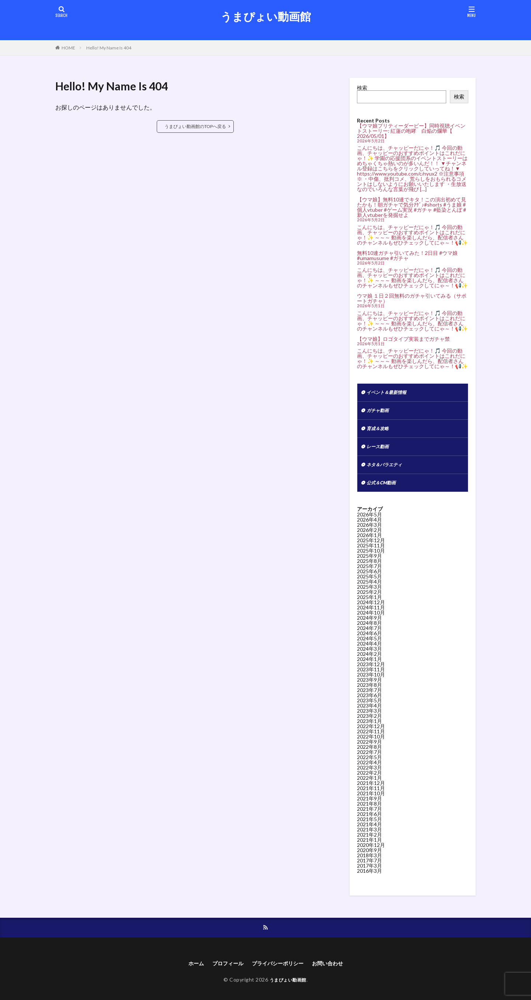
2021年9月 (369, 805)
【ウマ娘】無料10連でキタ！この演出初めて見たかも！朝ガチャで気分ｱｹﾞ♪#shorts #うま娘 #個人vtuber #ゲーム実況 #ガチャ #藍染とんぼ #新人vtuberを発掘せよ (411, 207)
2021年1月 (369, 846)
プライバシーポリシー (278, 971)
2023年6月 (369, 702)
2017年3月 (369, 872)
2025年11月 (371, 552)
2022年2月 (369, 779)
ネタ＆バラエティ (387, 470)
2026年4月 (369, 526)
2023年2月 (369, 722)
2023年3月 (369, 717)
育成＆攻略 (379, 431)
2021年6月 (369, 820)
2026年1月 (369, 542)
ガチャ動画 (379, 412)
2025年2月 (369, 598)
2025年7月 (369, 573)
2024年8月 (369, 629)
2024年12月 (371, 609)
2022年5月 (369, 764)
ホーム (188, 971)
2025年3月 (369, 593)
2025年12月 (371, 547)
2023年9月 (369, 686)
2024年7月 (369, 635)
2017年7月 (369, 867)
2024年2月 (369, 660)
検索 (362, 87)
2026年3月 (369, 531)
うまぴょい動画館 (266, 16)
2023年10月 (371, 681)
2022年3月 (369, 774)
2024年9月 (369, 624)
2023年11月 (371, 676)
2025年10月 (371, 557)
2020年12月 (371, 851)
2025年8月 (369, 567)
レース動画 (379, 450)
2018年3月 (369, 862)
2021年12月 (371, 789)
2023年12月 (371, 671)
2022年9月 (369, 748)
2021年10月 (371, 800)
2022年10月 (371, 743)
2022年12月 (371, 733)
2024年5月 (369, 645)
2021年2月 (369, 841)
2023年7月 (369, 696)
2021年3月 (369, 836)
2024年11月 (371, 614)
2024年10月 (371, 619)
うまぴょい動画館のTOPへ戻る (195, 126)
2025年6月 (369, 578)
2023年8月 (369, 691)
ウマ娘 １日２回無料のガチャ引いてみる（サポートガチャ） (411, 298)
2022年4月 (369, 769)
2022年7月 (369, 758)
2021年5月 (369, 826)
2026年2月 (369, 536)
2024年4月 (369, 650)
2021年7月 (369, 815)
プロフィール (223, 971)
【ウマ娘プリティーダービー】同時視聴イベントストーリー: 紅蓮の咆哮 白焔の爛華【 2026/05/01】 (411, 130)
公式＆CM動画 (383, 489)
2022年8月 (369, 753)
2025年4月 (369, 588)
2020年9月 (369, 857)
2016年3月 (369, 877)
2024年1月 (369, 665)
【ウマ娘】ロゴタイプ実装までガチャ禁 (403, 339)
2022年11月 (371, 738)
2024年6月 (369, 640)
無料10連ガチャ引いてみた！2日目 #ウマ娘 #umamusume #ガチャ (407, 255)
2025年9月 (369, 562)
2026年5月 (369, 521)
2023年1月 (369, 727)
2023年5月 (369, 707)
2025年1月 (369, 604)
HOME (68, 48)
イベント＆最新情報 (390, 393)
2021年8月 (369, 810)
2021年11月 (371, 795)
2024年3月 (369, 655)
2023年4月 (369, 712)
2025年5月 (369, 583)
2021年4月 (369, 831)
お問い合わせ (334, 971)
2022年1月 (369, 784)
